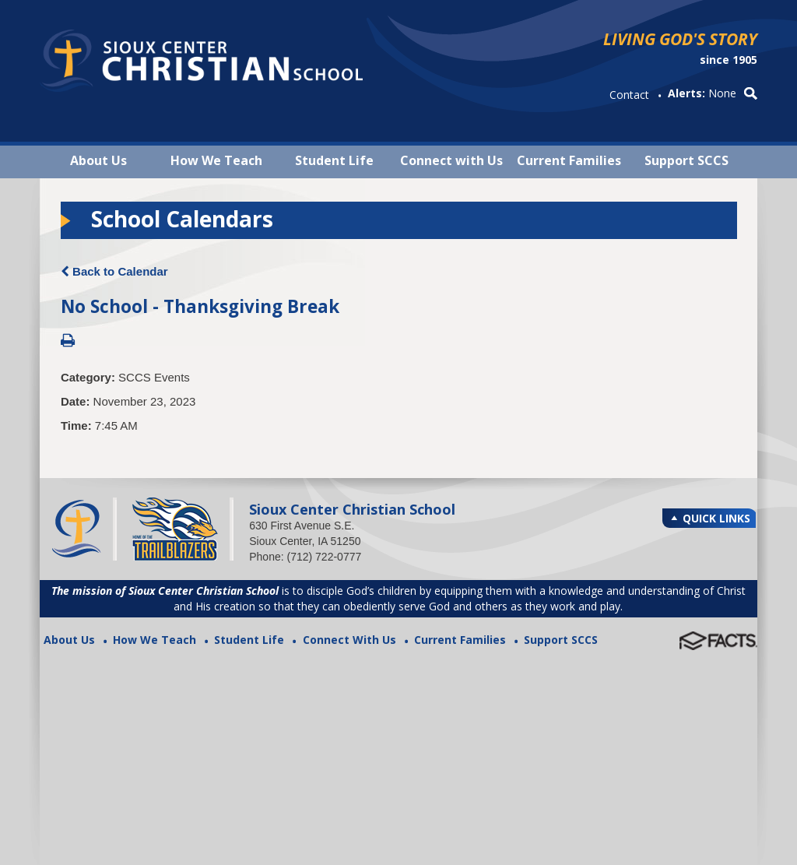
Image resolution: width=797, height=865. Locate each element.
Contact (629, 94)
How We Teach (216, 160)
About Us (98, 160)
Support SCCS (686, 160)
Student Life (334, 160)
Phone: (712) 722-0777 (305, 556)
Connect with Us (451, 160)
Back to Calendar (114, 271)
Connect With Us (349, 639)
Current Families (569, 160)
